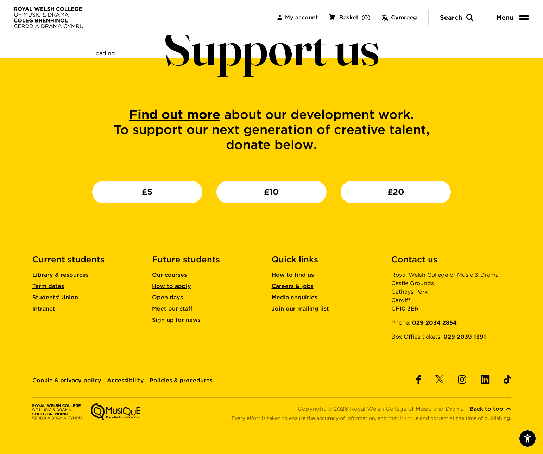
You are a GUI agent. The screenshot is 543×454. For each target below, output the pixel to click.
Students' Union (55, 297)
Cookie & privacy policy (66, 380)
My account (297, 17)
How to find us (293, 274)
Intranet (43, 308)
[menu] (514, 17)
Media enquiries (294, 297)
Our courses (169, 274)
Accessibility (125, 380)
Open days (167, 297)
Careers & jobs (293, 286)
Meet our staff (172, 308)
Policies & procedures (181, 380)
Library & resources (60, 274)
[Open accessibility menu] (527, 438)
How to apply (171, 286)
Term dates (48, 286)
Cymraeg (399, 17)
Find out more (174, 114)
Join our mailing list (300, 308)
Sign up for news (176, 319)
